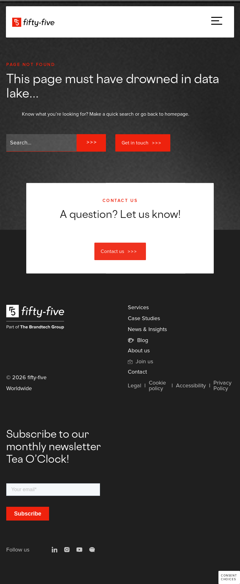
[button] (217, 22)
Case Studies (144, 318)
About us (139, 351)
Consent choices (229, 577)
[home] (33, 22)
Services (138, 307)
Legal (134, 386)
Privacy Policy (222, 385)
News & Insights (147, 329)
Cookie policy (157, 385)
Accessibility (191, 386)
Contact (137, 372)
